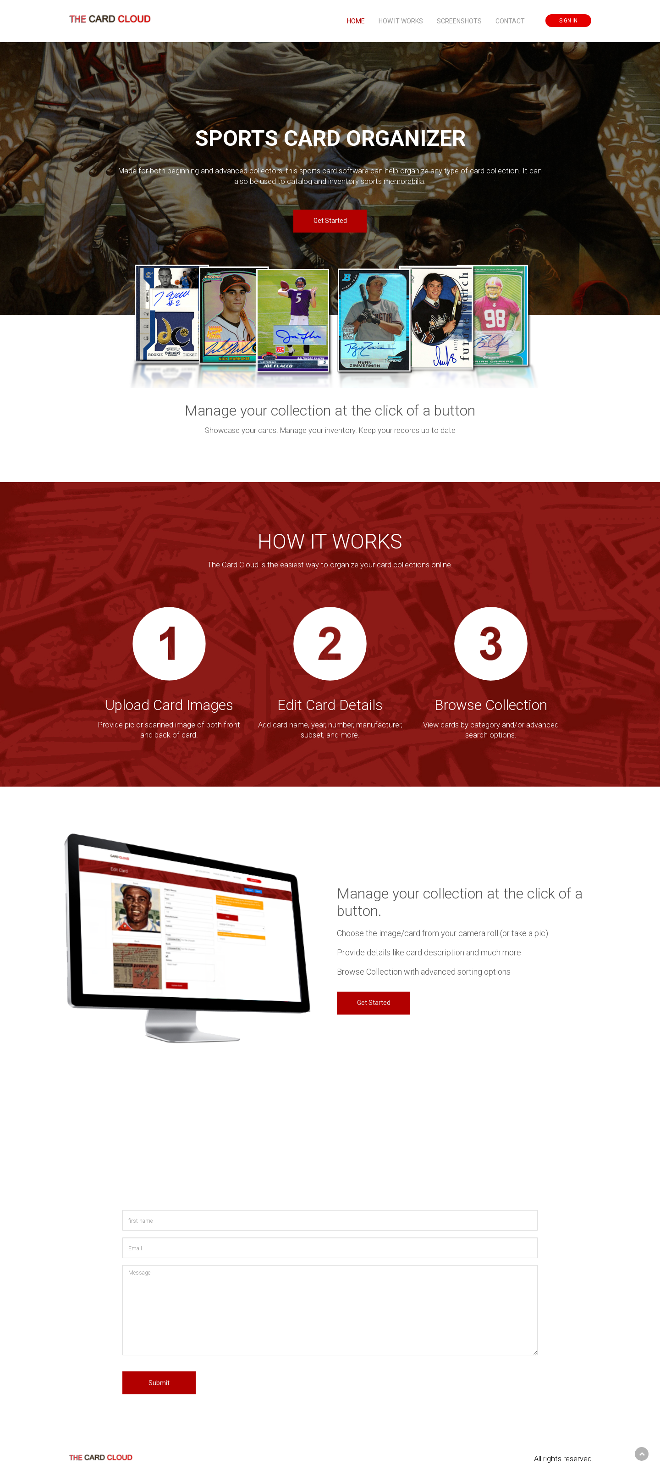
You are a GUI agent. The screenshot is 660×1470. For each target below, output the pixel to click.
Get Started (330, 220)
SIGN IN (568, 20)
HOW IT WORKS (401, 21)
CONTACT (510, 21)
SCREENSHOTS (459, 21)
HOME (356, 21)
